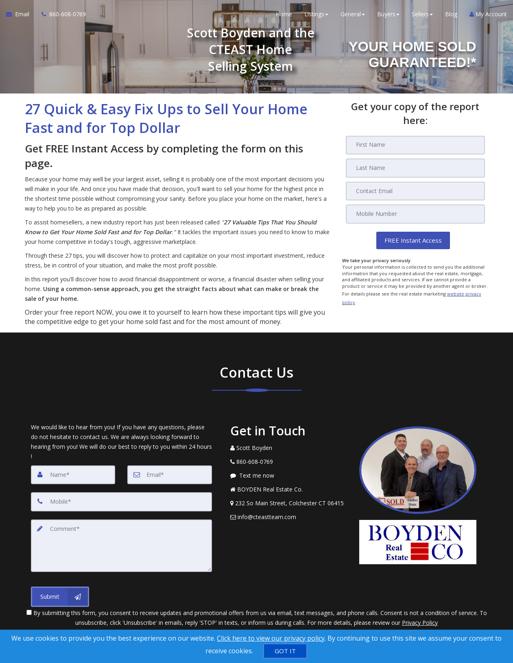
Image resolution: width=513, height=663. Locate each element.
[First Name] (415, 145)
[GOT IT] (285, 651)
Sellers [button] (422, 16)
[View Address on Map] (288, 503)
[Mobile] (415, 213)
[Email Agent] (20, 16)
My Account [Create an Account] (488, 16)
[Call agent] (60, 16)
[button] (413, 239)
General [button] (353, 16)
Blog (451, 16)
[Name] (73, 474)
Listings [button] (316, 16)
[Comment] (121, 544)
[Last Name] (415, 168)
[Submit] (60, 595)
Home (284, 16)
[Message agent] (288, 475)
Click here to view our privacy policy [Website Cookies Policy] (271, 638)
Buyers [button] (388, 16)
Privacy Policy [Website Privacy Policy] (420, 620)
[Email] (415, 190)
